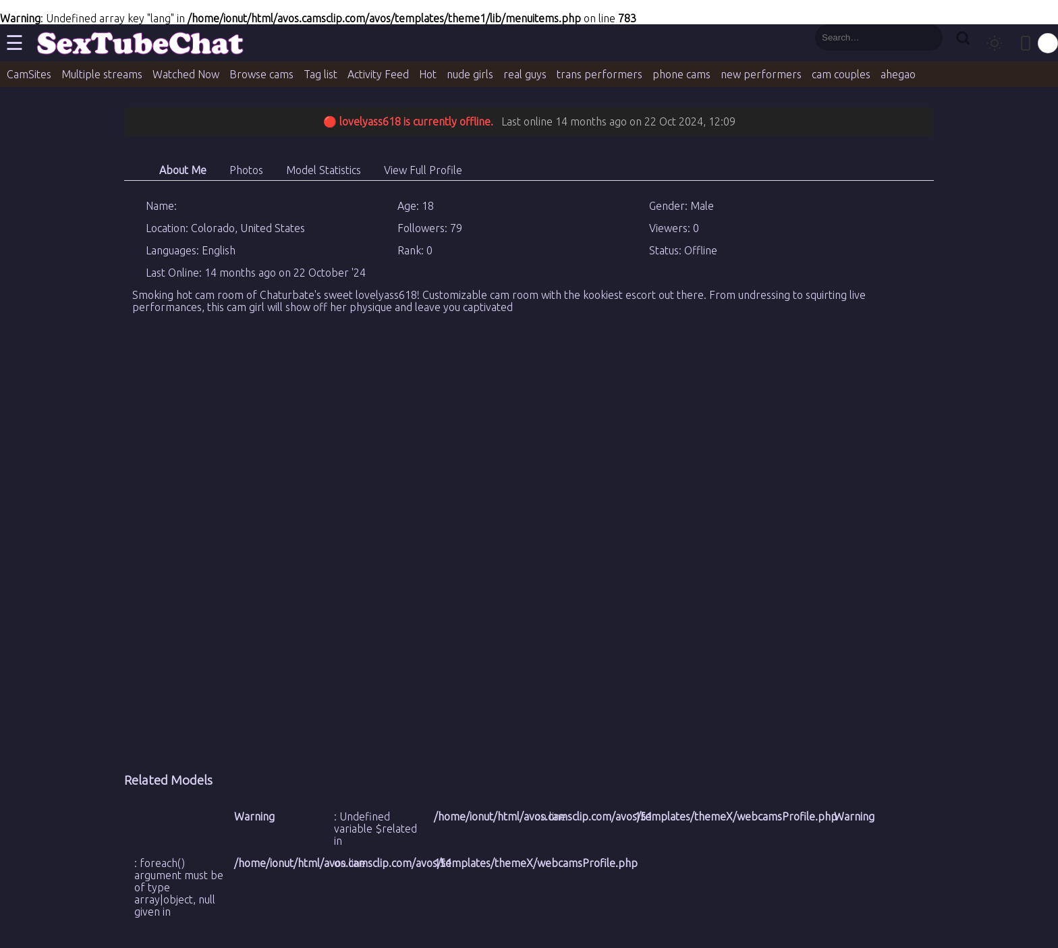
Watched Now (185, 74)
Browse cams (261, 74)
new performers (761, 74)
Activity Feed (378, 74)
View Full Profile (423, 170)
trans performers (599, 74)
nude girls (470, 74)
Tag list (320, 74)
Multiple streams (101, 74)
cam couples (841, 74)
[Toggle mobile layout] (1025, 43)
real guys (525, 74)
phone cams (681, 74)
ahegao (898, 74)
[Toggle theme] (994, 43)
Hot (428, 74)
